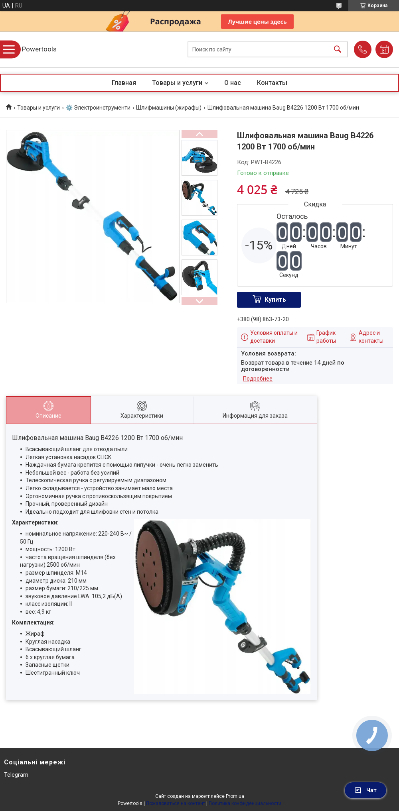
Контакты (272, 82)
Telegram (16, 775)
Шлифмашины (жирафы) (168, 107)
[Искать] (337, 49)
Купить (275, 299)
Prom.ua (235, 796)
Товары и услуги (177, 82)
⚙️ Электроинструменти (98, 107)
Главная (124, 82)
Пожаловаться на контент (175, 803)
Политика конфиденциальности (245, 803)
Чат (365, 790)
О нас (232, 82)
